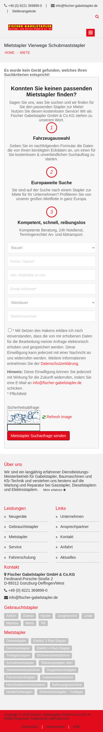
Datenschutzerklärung (59, 363)
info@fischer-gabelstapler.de (77, 6)
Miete (25, 53)
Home (10, 53)
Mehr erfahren (54, 489)
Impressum (30, 727)
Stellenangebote (24, 11)
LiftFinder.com (59, 718)
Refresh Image (59, 417)
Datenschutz (55, 727)
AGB (76, 727)
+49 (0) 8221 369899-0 (25, 6)
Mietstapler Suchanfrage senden (38, 436)
